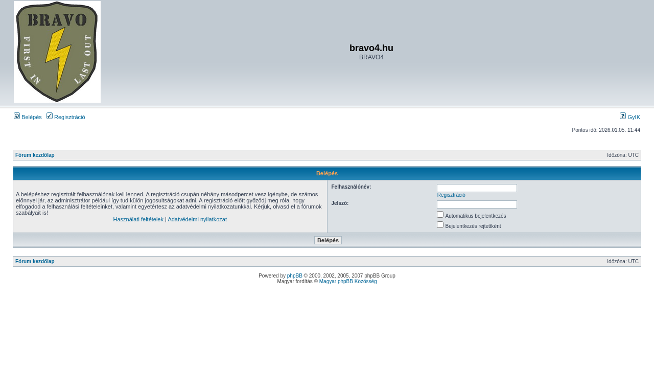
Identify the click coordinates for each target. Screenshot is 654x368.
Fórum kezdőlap (35, 155)
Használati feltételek (138, 219)
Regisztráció (65, 117)
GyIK (630, 117)
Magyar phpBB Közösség (348, 281)
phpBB (294, 276)
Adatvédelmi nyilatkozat (197, 219)
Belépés (28, 117)
